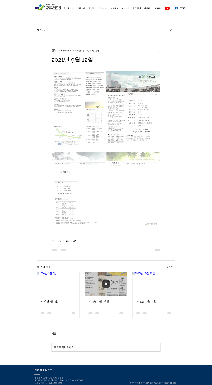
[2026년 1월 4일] (58, 284)
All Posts (41, 30)
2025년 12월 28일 (98, 301)
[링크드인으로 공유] (67, 240)
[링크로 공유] (74, 240)
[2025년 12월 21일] (153, 284)
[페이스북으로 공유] (53, 240)
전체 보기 (170, 266)
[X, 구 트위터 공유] (60, 240)
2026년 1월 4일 (49, 301)
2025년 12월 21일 (146, 301)
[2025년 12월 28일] (106, 284)
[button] (171, 30)
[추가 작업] (158, 50)
